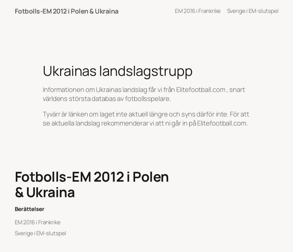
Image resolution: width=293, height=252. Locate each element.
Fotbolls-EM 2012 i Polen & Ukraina (67, 10)
